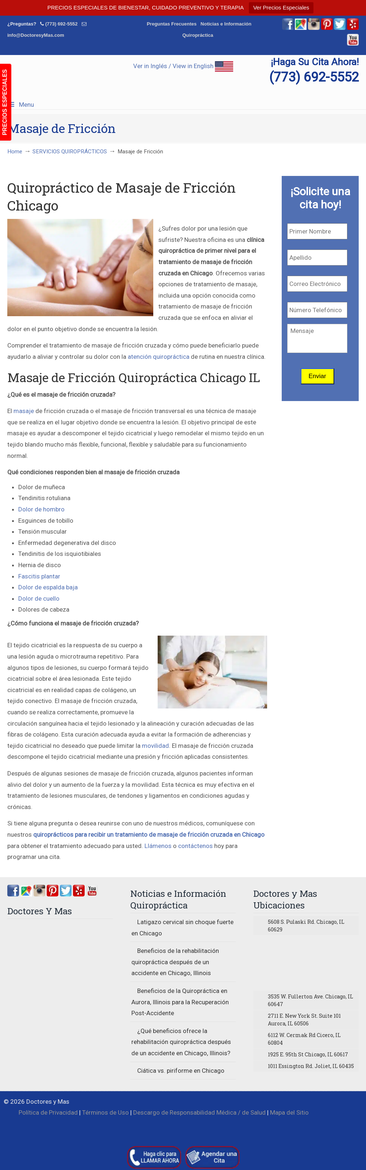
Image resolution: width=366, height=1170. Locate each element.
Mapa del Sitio (289, 1112)
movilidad (155, 745)
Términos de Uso (105, 1112)
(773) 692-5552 (61, 24)
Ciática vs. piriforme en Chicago (180, 1070)
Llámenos (158, 845)
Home (14, 151)
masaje (24, 411)
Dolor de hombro (41, 509)
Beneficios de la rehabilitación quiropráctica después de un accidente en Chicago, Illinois (175, 962)
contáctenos (195, 845)
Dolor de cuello (38, 598)
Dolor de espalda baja (48, 587)
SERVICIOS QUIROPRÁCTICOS (69, 151)
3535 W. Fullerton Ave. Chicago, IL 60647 (310, 1000)
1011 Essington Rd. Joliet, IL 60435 (311, 1066)
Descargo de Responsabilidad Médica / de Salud (199, 1112)
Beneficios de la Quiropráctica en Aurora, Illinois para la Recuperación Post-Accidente (180, 1002)
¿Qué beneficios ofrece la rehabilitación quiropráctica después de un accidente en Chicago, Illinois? (181, 1042)
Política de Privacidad (48, 1112)
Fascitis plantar (39, 576)
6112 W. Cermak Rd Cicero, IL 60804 (304, 1039)
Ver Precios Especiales (281, 7)
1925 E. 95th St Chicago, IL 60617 (308, 1054)
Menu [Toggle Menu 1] (20, 104)
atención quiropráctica (158, 356)
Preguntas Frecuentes (172, 24)
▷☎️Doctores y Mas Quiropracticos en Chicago (183, 73)
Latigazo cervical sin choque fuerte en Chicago (182, 927)
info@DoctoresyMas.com (35, 35)
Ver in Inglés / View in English (183, 66)
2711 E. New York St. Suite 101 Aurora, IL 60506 (304, 1019)
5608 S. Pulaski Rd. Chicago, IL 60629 (306, 925)
